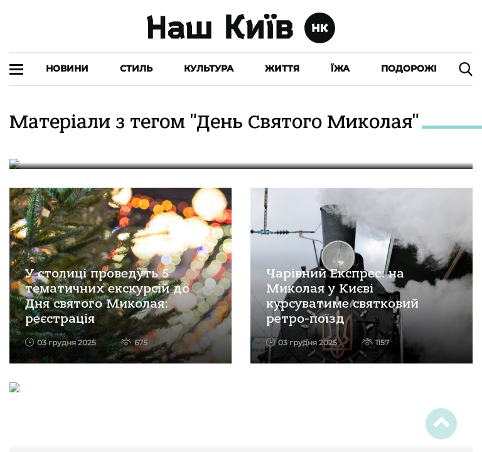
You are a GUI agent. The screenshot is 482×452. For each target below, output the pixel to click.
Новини (67, 68)
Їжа (340, 68)
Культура (208, 68)
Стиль (136, 68)
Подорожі (409, 68)
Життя (282, 68)
